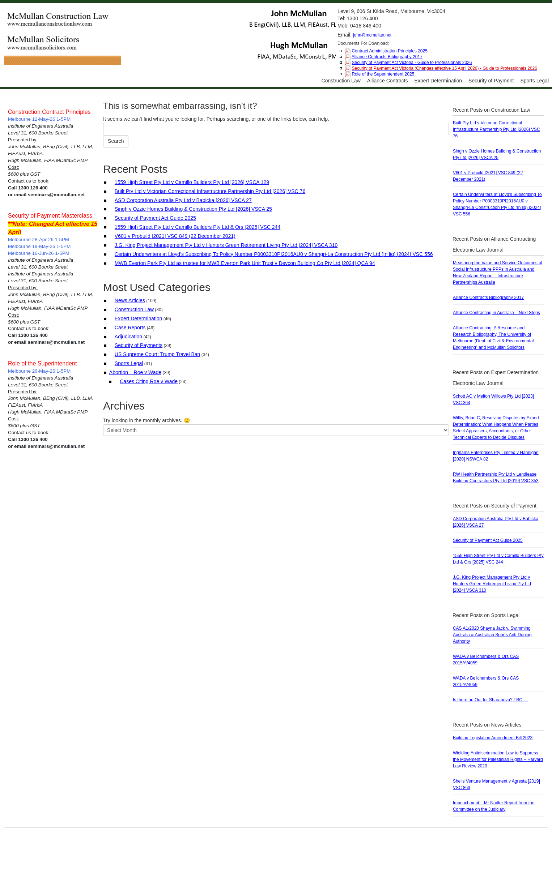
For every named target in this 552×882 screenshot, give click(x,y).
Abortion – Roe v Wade (135, 372)
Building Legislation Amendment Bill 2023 (492, 737)
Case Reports (130, 327)
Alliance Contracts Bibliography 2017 (387, 56)
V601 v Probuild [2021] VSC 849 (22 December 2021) (175, 236)
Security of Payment (491, 81)
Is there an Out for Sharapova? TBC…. (490, 699)
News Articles (130, 300)
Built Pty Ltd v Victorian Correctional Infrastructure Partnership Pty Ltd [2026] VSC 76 (210, 191)
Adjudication (128, 336)
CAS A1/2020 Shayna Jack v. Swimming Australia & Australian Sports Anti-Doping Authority (492, 635)
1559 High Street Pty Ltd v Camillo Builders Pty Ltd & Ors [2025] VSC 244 (197, 227)
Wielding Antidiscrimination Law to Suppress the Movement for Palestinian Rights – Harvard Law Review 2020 (498, 759)
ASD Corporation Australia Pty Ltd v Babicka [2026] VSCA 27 (183, 200)
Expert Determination (438, 81)
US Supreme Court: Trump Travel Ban (157, 354)
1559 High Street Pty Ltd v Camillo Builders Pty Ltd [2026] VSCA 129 (192, 182)
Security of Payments (138, 345)
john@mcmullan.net (372, 35)
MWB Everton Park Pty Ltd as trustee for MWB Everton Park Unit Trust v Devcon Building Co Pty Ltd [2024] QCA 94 (245, 263)
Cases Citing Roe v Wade (149, 381)
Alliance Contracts (387, 81)
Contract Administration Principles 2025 (389, 50)
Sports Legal (534, 81)
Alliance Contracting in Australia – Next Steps (496, 312)
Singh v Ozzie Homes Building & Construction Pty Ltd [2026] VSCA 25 (193, 209)
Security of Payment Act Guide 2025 (155, 218)
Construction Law (341, 81)
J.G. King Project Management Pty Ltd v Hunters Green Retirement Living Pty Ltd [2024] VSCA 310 (226, 245)
